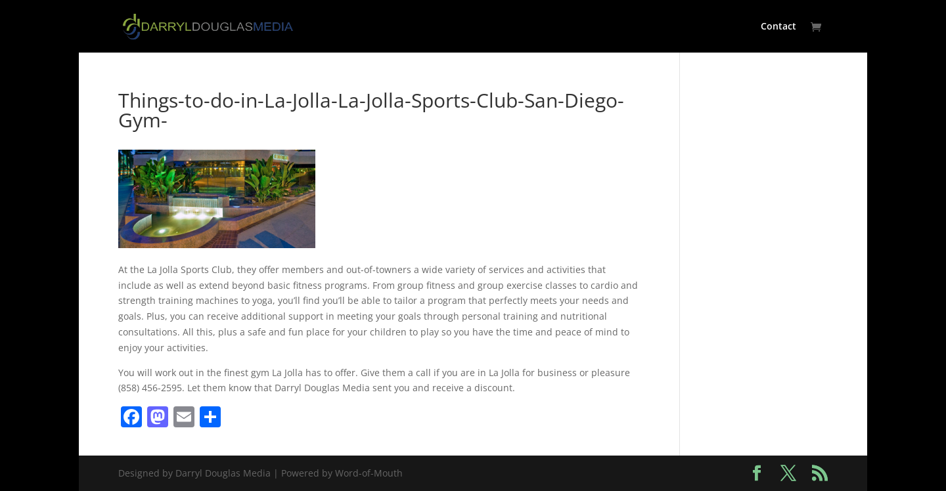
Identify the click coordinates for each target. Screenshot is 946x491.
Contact (778, 27)
